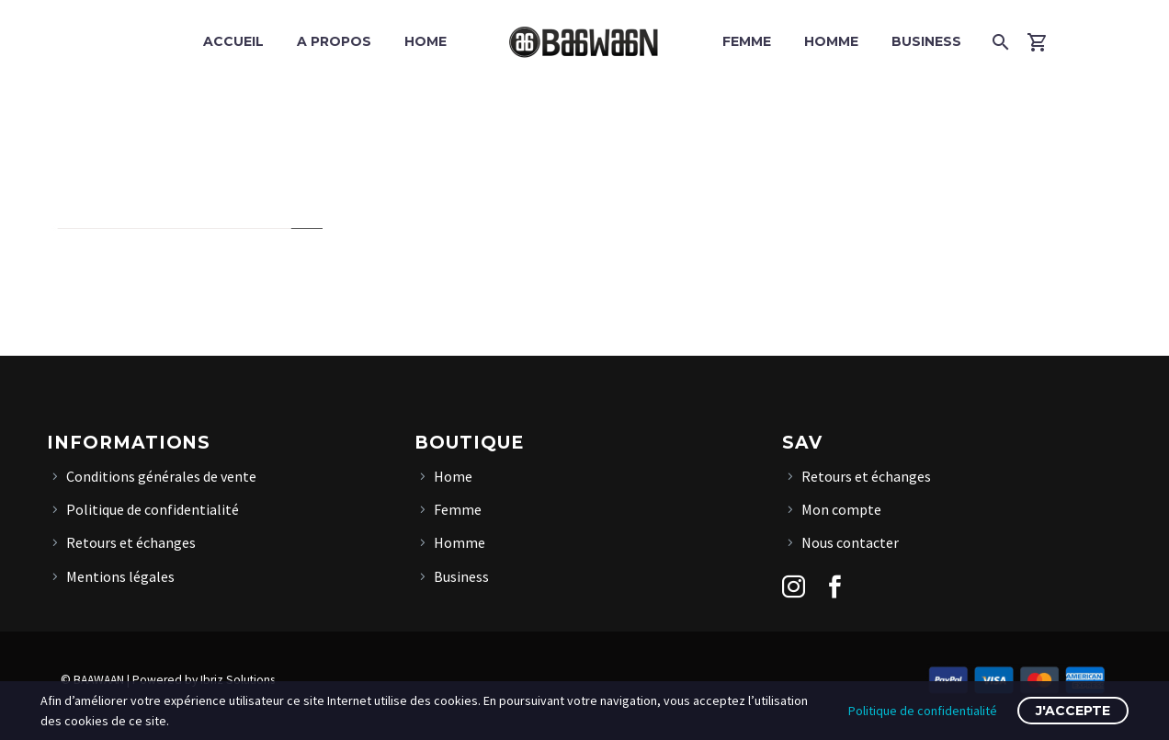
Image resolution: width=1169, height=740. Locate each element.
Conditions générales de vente (161, 476)
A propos (334, 41)
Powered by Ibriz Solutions (203, 680)
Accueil (233, 41)
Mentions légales (120, 576)
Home (425, 41)
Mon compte (841, 509)
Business (926, 41)
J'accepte (1073, 710)
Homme (831, 41)
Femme (746, 41)
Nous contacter (850, 542)
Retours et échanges (131, 542)
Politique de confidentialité (152, 509)
